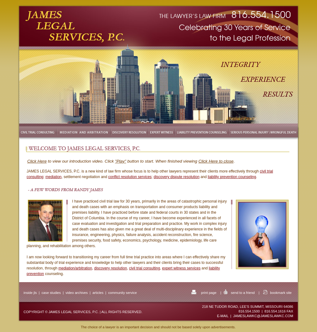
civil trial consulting (144, 268)
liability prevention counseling (232, 177)
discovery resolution (110, 268)
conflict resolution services (130, 177)
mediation (54, 177)
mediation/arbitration (75, 268)
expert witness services (181, 268)
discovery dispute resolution (176, 177)
